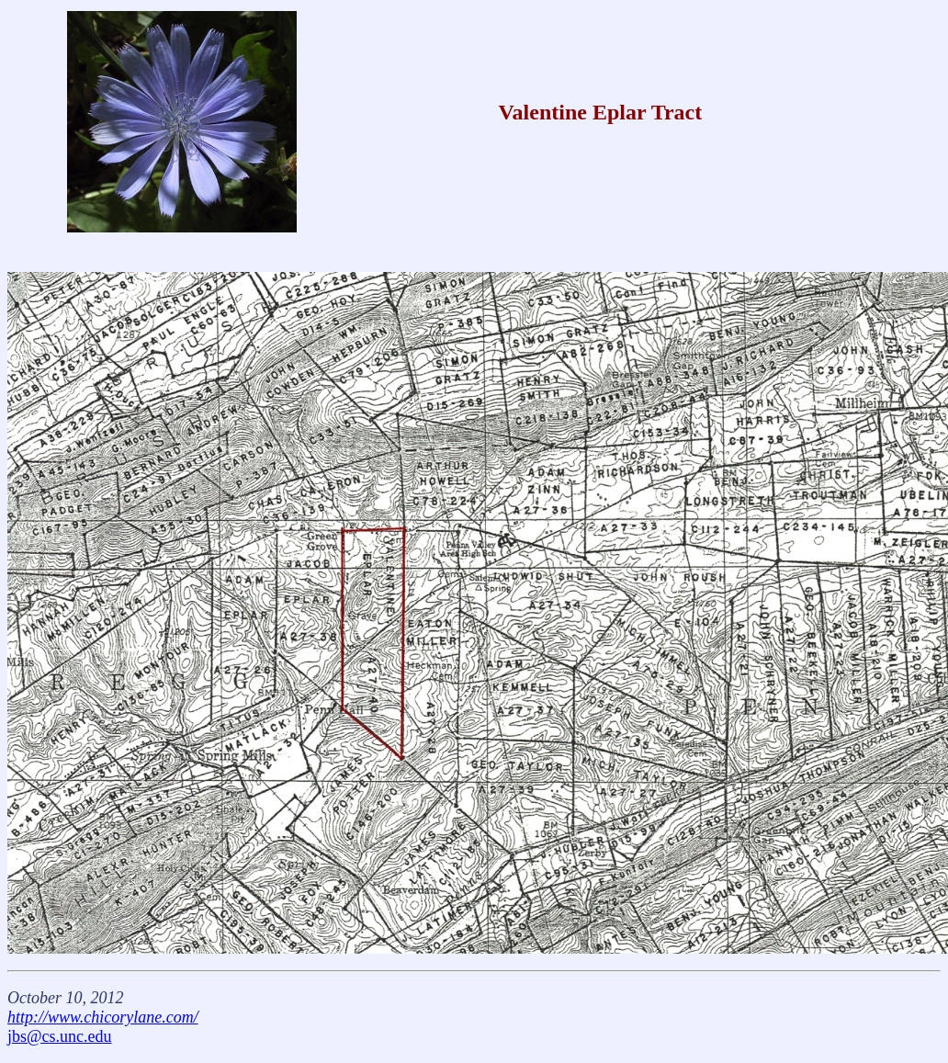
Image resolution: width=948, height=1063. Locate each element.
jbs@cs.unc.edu (59, 1036)
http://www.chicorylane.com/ (102, 1017)
